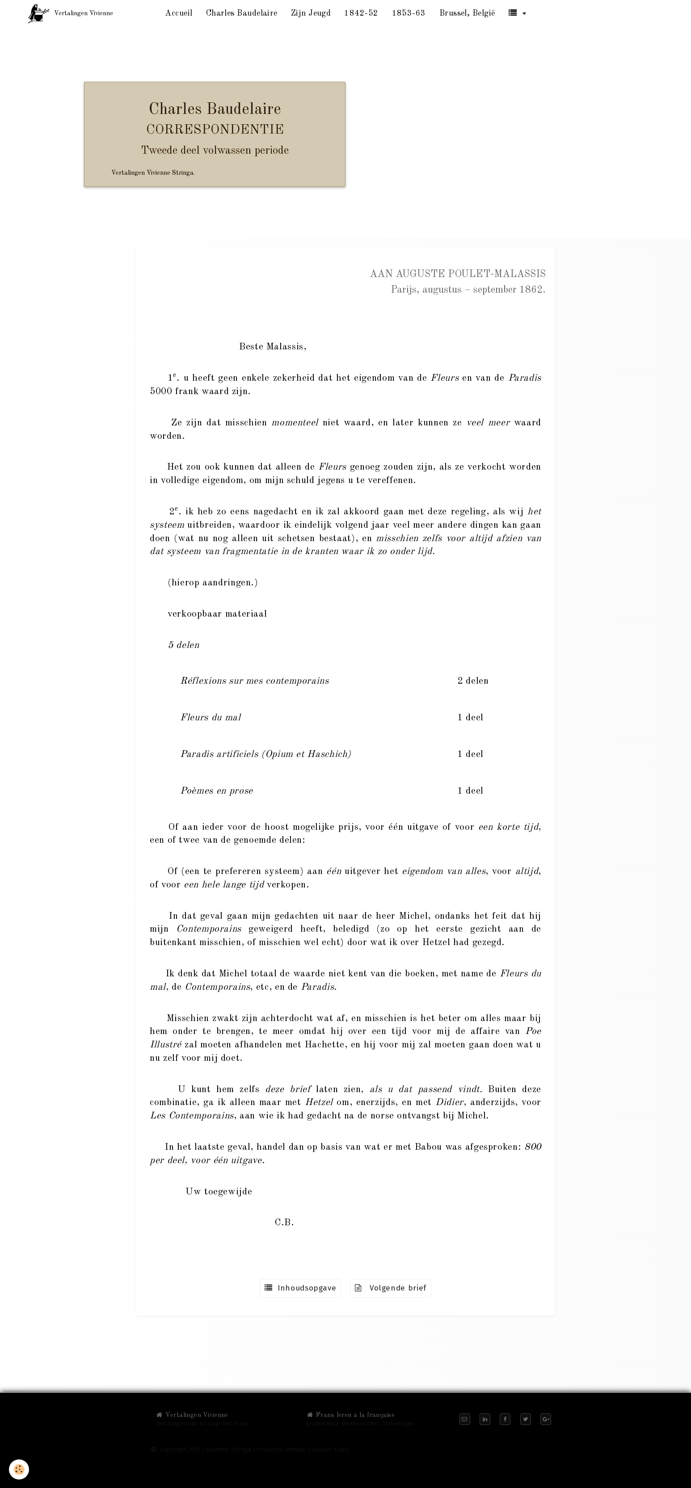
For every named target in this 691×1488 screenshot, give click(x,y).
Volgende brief (390, 1288)
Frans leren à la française (350, 1415)
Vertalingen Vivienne (192, 1415)
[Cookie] (19, 1469)
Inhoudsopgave (300, 1288)
